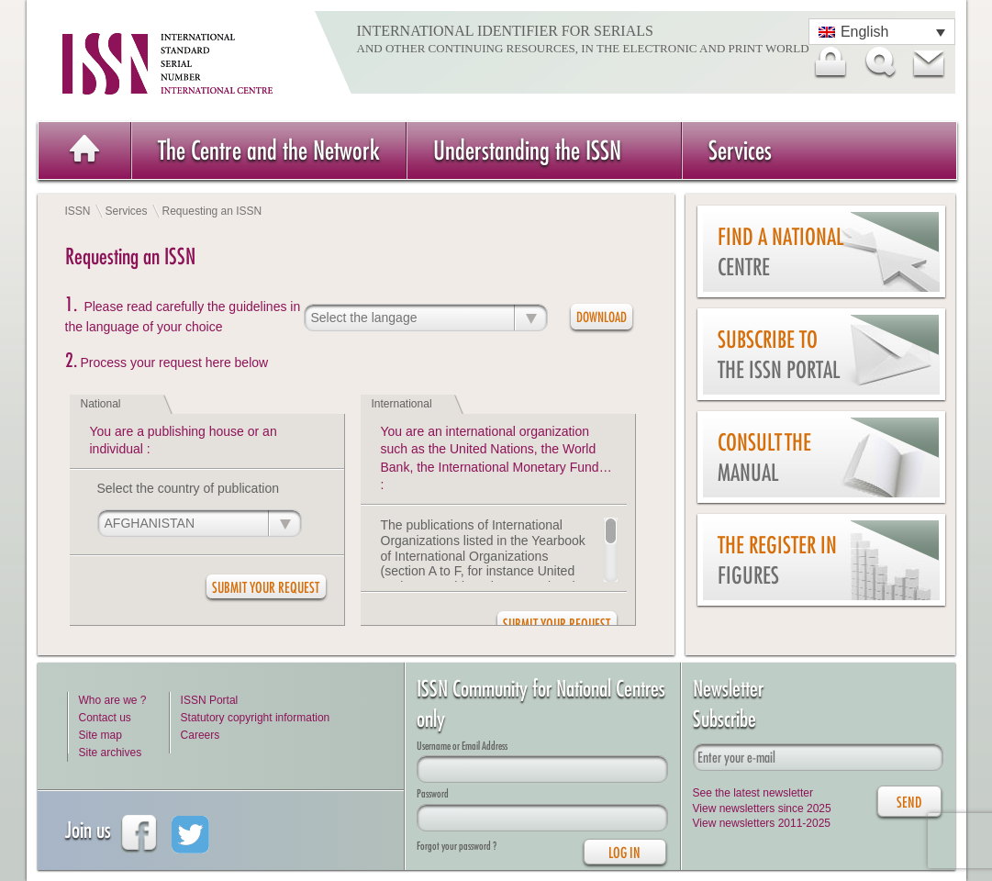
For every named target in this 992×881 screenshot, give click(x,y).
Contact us (105, 717)
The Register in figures (777, 560)
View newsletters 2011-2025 (762, 823)
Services (740, 150)
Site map (100, 735)
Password (433, 793)
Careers (200, 735)
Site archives (110, 752)
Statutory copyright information (255, 717)
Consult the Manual (764, 457)
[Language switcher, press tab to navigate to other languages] (881, 31)
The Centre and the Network (269, 150)
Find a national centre (780, 252)
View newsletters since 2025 (762, 808)
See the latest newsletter (753, 792)
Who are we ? (113, 700)
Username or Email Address (462, 746)
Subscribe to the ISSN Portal (779, 355)
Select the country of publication (188, 488)
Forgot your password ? (456, 846)
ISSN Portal (210, 700)
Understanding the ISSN (527, 150)
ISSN (78, 211)
